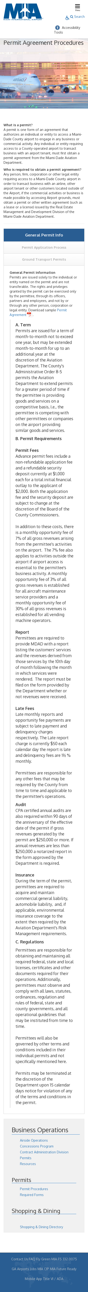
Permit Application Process (44, 247)
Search (77, 17)
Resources (28, 1164)
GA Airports (20, 1269)
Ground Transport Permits (44, 259)
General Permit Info (44, 234)
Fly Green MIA (46, 1259)
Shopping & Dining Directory (41, 1227)
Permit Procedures (34, 1189)
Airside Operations (34, 1140)
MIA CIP (43, 1269)
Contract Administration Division (44, 1152)
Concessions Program (37, 1146)
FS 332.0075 (67, 1259)
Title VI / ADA (53, 1279)
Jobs (33, 1269)
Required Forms (32, 1195)
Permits (25, 1158)
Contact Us (19, 1259)
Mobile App (33, 1279)
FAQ (32, 1259)
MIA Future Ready (63, 1269)
